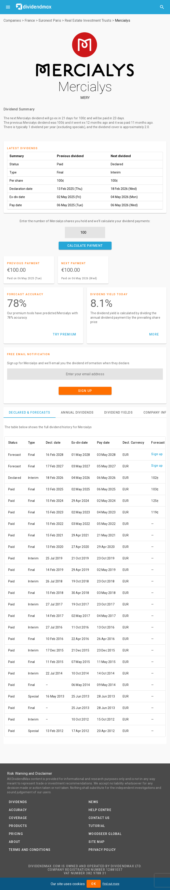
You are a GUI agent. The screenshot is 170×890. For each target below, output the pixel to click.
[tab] (30, 412)
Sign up (156, 454)
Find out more (110, 883)
